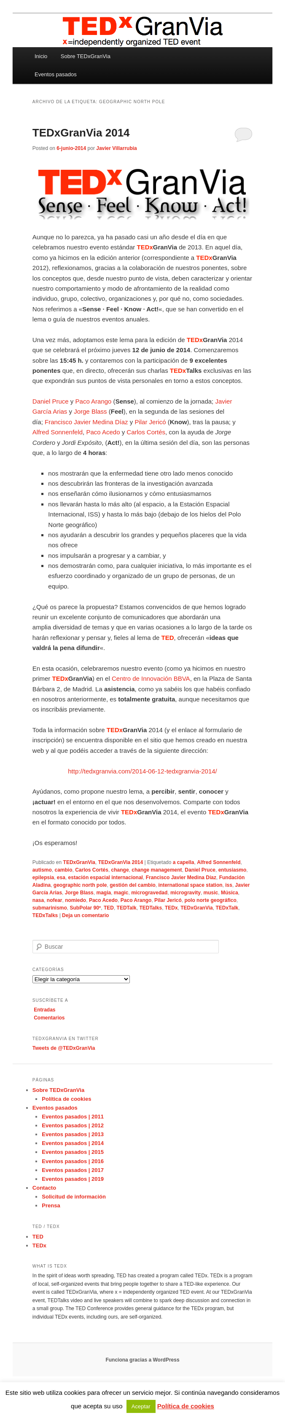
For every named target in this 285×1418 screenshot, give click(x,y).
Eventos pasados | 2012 (73, 1125)
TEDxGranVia (79, 862)
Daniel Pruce (50, 401)
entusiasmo (232, 870)
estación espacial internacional (105, 877)
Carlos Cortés (145, 432)
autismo (42, 870)
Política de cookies (66, 1099)
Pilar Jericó (150, 421)
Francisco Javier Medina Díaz (86, 421)
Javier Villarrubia (116, 148)
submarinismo (49, 908)
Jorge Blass (90, 411)
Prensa (51, 1205)
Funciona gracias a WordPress (142, 1360)
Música (229, 893)
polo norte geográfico (210, 900)
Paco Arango (93, 401)
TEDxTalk (226, 908)
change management (157, 870)
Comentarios (49, 1018)
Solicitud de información (74, 1196)
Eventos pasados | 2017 (73, 1170)
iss (228, 885)
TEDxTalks (45, 915)
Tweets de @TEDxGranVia (63, 1048)
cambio (64, 870)
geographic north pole (80, 885)
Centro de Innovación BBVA (151, 678)
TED (109, 908)
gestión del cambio (133, 885)
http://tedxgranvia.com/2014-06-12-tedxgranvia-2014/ (142, 771)
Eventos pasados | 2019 (73, 1179)
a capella (183, 862)
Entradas (44, 1010)
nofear (54, 900)
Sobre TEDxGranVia (85, 56)
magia (103, 893)
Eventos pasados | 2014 (73, 1143)
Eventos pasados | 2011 (73, 1116)
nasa (38, 900)
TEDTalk (127, 908)
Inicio (41, 56)
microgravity (185, 893)
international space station (191, 885)
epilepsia (43, 877)
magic (121, 893)
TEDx (171, 908)
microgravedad (149, 893)
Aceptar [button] (141, 1406)
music (211, 893)
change (120, 870)
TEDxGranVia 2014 (81, 132)
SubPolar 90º (85, 908)
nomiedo (75, 900)
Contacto (44, 1188)
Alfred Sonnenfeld (57, 432)
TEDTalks (150, 908)
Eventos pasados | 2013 (73, 1134)
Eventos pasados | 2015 (73, 1152)
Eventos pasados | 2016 (73, 1161)
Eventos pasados (56, 74)
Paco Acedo (103, 432)
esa (61, 877)
